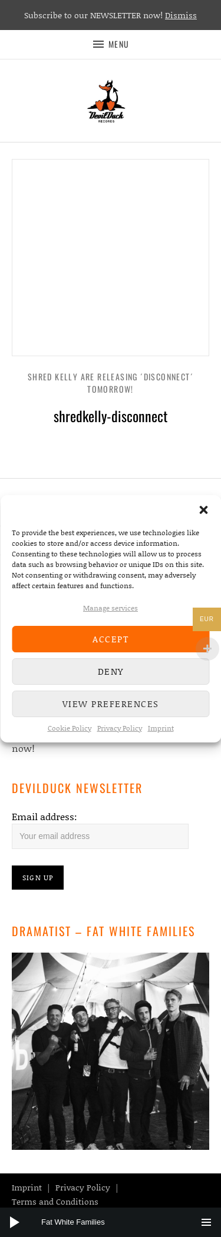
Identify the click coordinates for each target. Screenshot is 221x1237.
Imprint (161, 728)
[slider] (116, 1222)
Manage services (110, 608)
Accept (110, 638)
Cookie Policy (69, 728)
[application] (110, 1222)
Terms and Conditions (55, 1201)
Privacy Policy (119, 728)
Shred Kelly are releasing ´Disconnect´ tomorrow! (110, 382)
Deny (111, 671)
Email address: (44, 816)
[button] (203, 510)
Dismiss (181, 15)
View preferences (110, 703)
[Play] (14, 1222)
